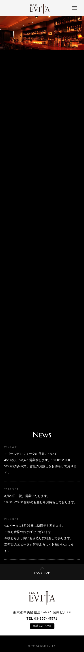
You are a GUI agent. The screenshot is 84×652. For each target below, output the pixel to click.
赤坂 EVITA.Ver (42, 625)
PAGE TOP (42, 571)
